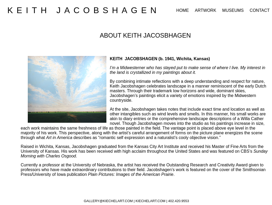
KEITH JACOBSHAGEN (83, 10)
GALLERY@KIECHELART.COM (108, 201)
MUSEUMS (233, 10)
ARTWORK (205, 10)
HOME (182, 10)
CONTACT (260, 10)
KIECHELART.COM (150, 201)
